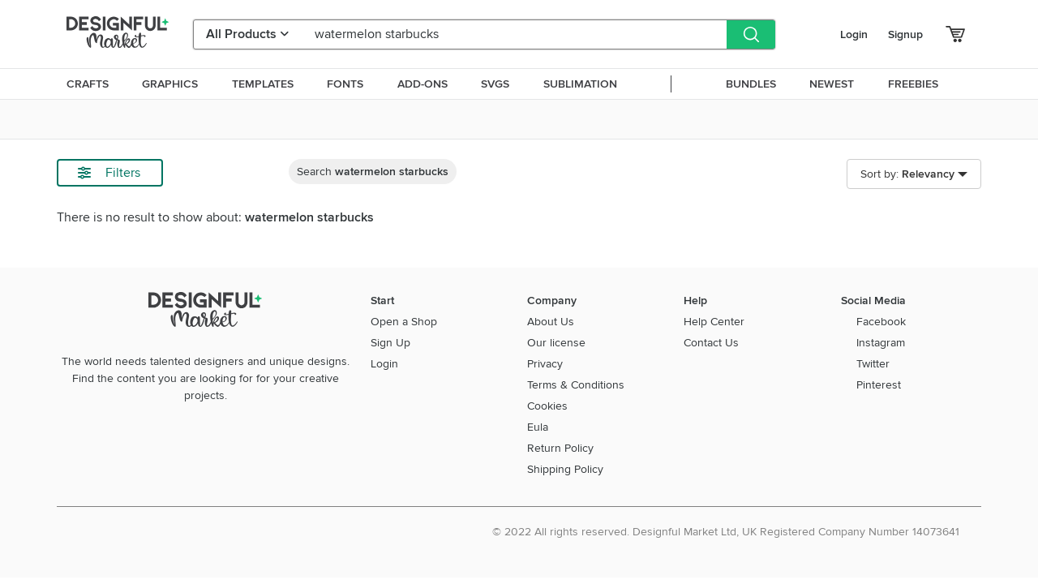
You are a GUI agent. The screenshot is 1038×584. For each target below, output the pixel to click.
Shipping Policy (565, 469)
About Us (550, 321)
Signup (905, 34)
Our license (556, 343)
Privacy (545, 364)
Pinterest (878, 385)
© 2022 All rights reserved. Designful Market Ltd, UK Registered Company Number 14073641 (725, 532)
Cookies (547, 406)
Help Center (714, 321)
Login (854, 34)
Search (372, 171)
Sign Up (390, 343)
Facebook (881, 321)
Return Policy (560, 448)
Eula (537, 427)
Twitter (873, 364)
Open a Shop (404, 321)
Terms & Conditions (575, 385)
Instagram (880, 343)
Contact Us (711, 343)
